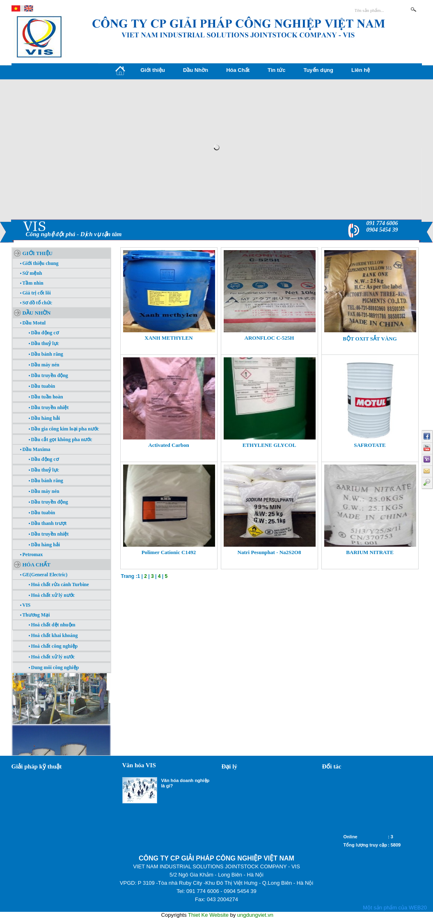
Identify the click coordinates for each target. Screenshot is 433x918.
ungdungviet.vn (255, 915)
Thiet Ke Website (208, 915)
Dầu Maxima (35, 449)
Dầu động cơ (44, 333)
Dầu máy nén (44, 365)
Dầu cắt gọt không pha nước (60, 439)
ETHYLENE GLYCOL (269, 445)
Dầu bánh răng (46, 354)
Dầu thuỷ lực (44, 343)
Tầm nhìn (32, 283)
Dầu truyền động (48, 375)
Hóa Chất (238, 70)
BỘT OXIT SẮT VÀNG (370, 339)
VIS (25, 605)
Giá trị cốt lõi (35, 293)
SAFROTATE (370, 445)
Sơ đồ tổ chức (36, 303)
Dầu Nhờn (195, 70)
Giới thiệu (152, 70)
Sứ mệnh (31, 273)
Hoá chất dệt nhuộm (52, 625)
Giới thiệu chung (39, 263)
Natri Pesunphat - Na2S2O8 (269, 552)
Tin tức (276, 70)
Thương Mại (35, 615)
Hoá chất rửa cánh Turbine (59, 584)
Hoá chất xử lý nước (52, 595)
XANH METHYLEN (168, 338)
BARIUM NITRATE (370, 552)
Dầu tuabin (42, 386)
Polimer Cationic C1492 (169, 552)
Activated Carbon (168, 445)
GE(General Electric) (44, 574)
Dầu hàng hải (44, 418)
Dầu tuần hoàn (46, 397)
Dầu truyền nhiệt (49, 407)
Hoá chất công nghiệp (53, 646)
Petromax (31, 554)
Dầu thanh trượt (48, 523)
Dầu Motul (33, 323)
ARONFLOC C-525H (269, 338)
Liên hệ (360, 70)
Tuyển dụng (318, 70)
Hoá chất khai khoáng (53, 635)
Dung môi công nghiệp (54, 667)
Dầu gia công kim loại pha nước (64, 429)
